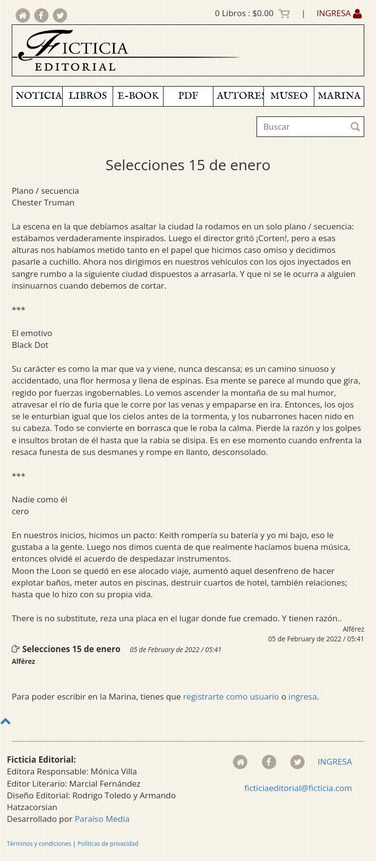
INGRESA (339, 13)
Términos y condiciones (39, 843)
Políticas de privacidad (107, 843)
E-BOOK (138, 96)
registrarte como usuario (231, 696)
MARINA (339, 96)
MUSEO (289, 96)
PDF (188, 96)
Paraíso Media (102, 818)
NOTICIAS (39, 96)
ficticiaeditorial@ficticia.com (298, 787)
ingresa (302, 696)
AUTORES (240, 96)
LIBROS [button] (88, 96)
